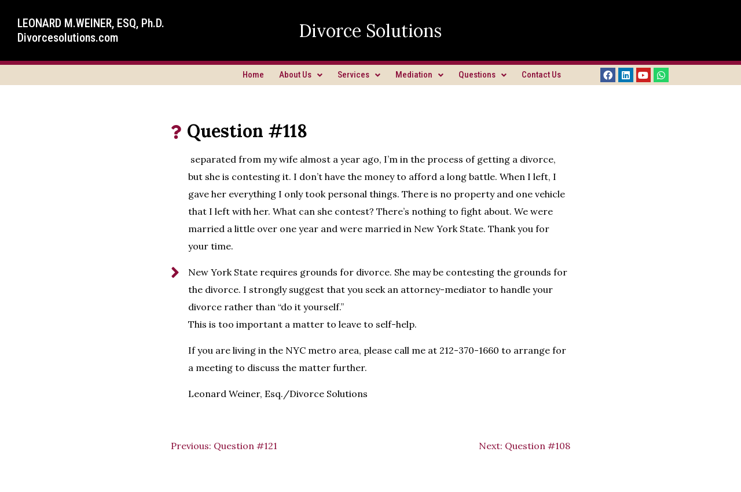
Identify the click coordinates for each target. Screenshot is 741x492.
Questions (482, 74)
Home (253, 74)
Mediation (419, 74)
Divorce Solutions (370, 31)
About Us (300, 74)
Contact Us (541, 74)
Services (359, 74)
